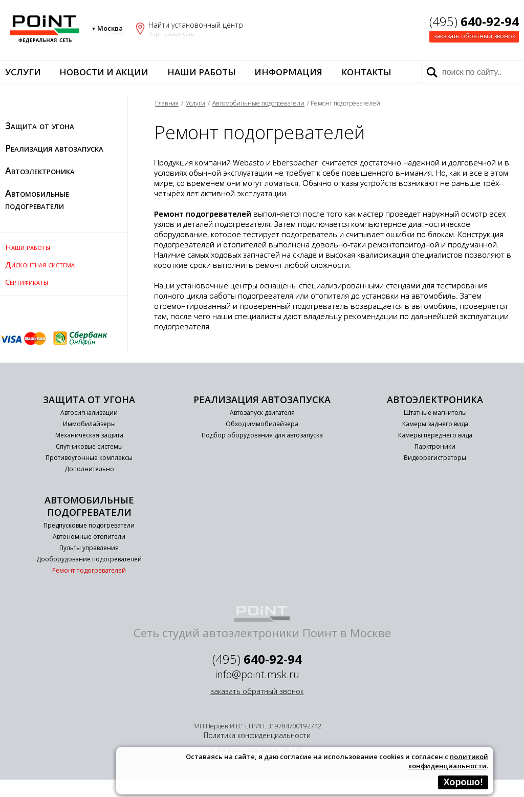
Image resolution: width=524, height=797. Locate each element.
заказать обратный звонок (474, 36)
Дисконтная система (40, 264)
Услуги (23, 72)
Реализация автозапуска (54, 148)
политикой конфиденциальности (448, 761)
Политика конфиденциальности (257, 735)
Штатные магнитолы (435, 412)
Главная (167, 103)
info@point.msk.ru (257, 674)
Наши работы (201, 72)
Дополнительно (89, 469)
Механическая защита (89, 435)
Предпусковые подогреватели (89, 525)
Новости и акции (103, 72)
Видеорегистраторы (435, 457)
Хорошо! (463, 782)
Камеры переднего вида (435, 435)
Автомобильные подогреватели (37, 199)
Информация (288, 72)
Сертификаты (26, 282)
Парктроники (434, 446)
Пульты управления (89, 547)
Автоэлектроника (40, 170)
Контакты (366, 72)
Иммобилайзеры (89, 424)
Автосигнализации (89, 412)
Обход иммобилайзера (262, 424)
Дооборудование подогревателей (89, 559)
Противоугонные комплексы (89, 457)
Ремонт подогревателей (89, 570)
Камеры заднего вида (435, 424)
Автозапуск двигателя (262, 412)
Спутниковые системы (89, 446)
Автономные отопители (89, 536)
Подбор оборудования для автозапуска (262, 435)
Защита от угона (39, 125)
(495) (474, 21)
